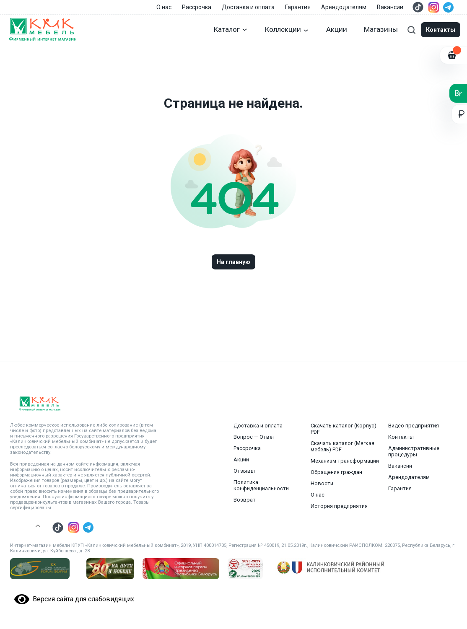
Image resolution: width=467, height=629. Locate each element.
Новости (322, 483)
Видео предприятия (413, 425)
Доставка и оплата (248, 7)
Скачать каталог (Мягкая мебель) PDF (342, 446)
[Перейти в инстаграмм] (433, 7)
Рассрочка (196, 7)
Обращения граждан (336, 472)
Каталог (231, 29)
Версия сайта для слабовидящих (74, 599)
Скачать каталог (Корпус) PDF (343, 428)
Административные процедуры (413, 451)
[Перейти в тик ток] (418, 7)
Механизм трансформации (345, 461)
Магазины (381, 29)
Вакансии (390, 7)
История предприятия (339, 506)
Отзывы (244, 471)
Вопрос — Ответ (254, 437)
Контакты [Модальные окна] (440, 29)
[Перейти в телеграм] (448, 7)
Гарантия (298, 7)
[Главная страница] (42, 30)
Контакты (401, 437)
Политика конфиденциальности (261, 485)
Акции (336, 29)
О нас (163, 7)
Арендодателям (343, 7)
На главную (233, 262)
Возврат (245, 500)
